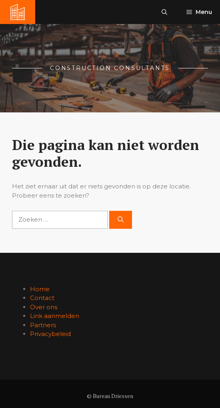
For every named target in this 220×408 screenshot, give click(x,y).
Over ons (43, 307)
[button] (164, 12)
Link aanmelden (54, 316)
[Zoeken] (120, 220)
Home (40, 289)
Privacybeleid (50, 334)
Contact (42, 298)
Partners (43, 325)
